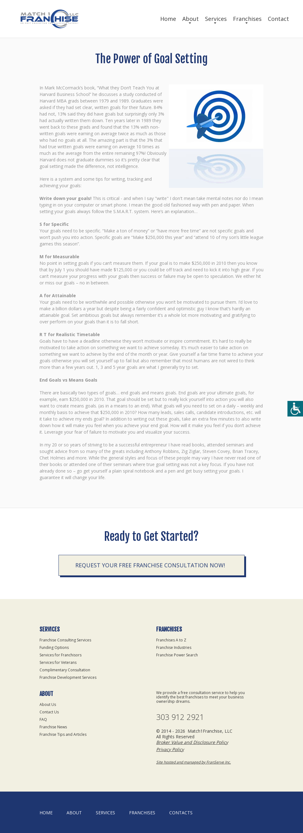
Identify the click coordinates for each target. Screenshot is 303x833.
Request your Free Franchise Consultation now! (150, 566)
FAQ (43, 719)
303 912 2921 (180, 717)
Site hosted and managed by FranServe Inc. (193, 762)
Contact (278, 18)
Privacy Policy (170, 749)
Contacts (181, 813)
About (190, 18)
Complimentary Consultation (65, 670)
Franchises (247, 18)
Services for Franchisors (61, 655)
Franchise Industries (173, 647)
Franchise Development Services (68, 677)
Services (216, 18)
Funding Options (54, 647)
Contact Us (49, 712)
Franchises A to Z (171, 640)
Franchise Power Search (177, 655)
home (46, 813)
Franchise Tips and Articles (63, 734)
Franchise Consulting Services (65, 640)
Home (168, 18)
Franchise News (53, 727)
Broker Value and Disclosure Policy (192, 742)
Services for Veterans (58, 662)
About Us (48, 704)
